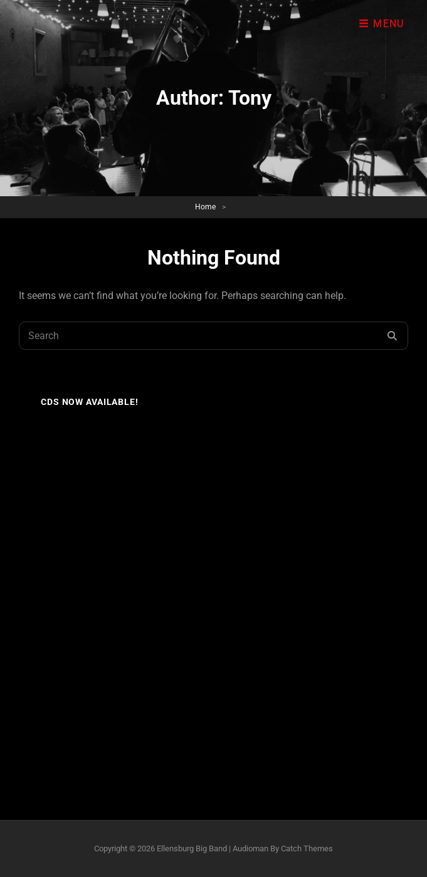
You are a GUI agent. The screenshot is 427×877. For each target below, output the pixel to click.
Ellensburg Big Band (192, 848)
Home (205, 206)
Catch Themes (307, 848)
